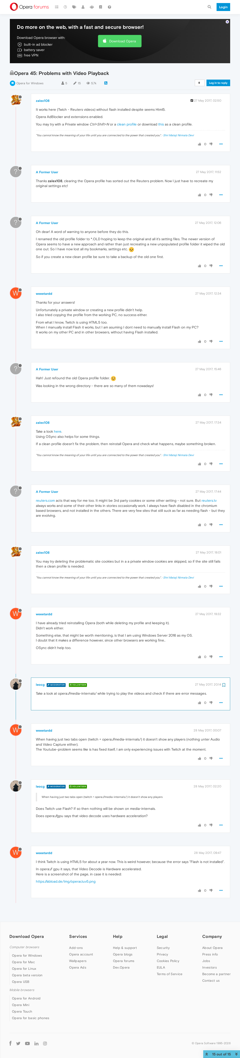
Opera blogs (122, 954)
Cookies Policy (168, 961)
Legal (162, 936)
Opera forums (124, 961)
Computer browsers (24, 947)
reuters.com (45, 500)
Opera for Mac (23, 962)
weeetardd (44, 293)
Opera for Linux (24, 968)
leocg (40, 684)
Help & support (125, 948)
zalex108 (42, 101)
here (57, 431)
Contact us (211, 980)
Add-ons (76, 948)
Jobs (206, 961)
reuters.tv (209, 500)
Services (78, 936)
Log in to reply (218, 83)
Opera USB (21, 982)
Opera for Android (26, 998)
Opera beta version (27, 975)
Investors (209, 967)
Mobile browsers (21, 990)
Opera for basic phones (30, 1018)
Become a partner (216, 974)
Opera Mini (20, 1005)
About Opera (212, 948)
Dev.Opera (121, 967)
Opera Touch (22, 1011)
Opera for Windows (29, 83)
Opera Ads (77, 967)
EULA (161, 967)
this (161, 124)
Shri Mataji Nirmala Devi (178, 135)
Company (212, 936)
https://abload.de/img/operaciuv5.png (66, 881)
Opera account (81, 954)
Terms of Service (170, 974)
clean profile (127, 124)
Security (163, 948)
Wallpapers (77, 961)
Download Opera (122, 41)
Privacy (162, 954)
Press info (210, 954)
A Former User (47, 172)
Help (117, 936)
